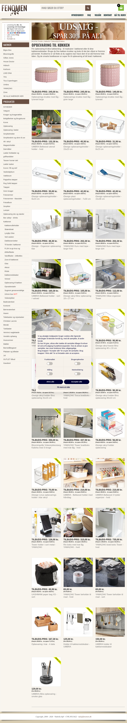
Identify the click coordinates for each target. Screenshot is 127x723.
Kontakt (108, 15)
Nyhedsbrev (77, 15)
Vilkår (98, 15)
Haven (6, 313)
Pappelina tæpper (10, 180)
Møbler (6, 344)
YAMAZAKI (7, 88)
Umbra (6, 85)
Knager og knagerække (12, 115)
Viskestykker (10, 298)
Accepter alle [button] (76, 382)
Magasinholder (9, 145)
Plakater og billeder (11, 352)
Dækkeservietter (11, 241)
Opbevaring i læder (10, 130)
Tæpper (6, 187)
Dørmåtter (7, 149)
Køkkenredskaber (12, 275)
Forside (40, 41)
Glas (6, 264)
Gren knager (8, 191)
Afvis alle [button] (50, 382)
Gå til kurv (120, 15)
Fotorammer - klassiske (12, 199)
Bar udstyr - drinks (10, 218)
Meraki (6, 325)
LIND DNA (7, 73)
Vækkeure (7, 176)
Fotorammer (8, 195)
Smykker (6, 206)
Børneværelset (9, 310)
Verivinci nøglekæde (11, 332)
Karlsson (6, 69)
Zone (5, 92)
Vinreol (7, 279)
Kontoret (6, 306)
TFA (5, 77)
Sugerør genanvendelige (14, 290)
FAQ (89, 15)
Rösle (7, 271)
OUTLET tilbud (9, 359)
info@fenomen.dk (84, 717)
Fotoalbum (7, 202)
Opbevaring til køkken (58, 41)
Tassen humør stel (10, 160)
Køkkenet (47, 41)
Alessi (7, 267)
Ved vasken (9, 237)
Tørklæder (7, 329)
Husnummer (8, 340)
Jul (4, 355)
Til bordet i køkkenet (13, 245)
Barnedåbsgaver (9, 348)
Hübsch (6, 65)
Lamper (6, 210)
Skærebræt (9, 229)
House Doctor (8, 62)
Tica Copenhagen (10, 81)
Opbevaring (8, 126)
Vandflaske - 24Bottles (13, 256)
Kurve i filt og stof (10, 168)
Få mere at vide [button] (63, 387)
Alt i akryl (7, 142)
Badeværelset (8, 302)
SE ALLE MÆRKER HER (13, 96)
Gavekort (7, 363)
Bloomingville (8, 54)
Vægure (6, 111)
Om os (9, 37)
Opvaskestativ (10, 287)
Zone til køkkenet (11, 260)
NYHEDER (7, 107)
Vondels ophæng (10, 336)
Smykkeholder (9, 134)
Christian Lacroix (10, 321)
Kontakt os (11, 39)
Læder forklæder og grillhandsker (11, 155)
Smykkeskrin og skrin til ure (14, 138)
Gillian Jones (8, 58)
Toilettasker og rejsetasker (13, 317)
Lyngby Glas (9, 233)
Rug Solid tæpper (10, 183)
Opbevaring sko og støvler (13, 214)
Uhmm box (11, 294)
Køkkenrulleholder (12, 225)
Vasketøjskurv (8, 172)
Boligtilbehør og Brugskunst (14, 119)
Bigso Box (7, 50)
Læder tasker (8, 164)
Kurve (5, 122)
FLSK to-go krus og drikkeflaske (12, 250)
